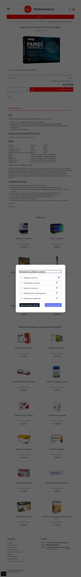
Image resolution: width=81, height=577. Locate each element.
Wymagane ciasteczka (31, 278)
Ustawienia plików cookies (32, 271)
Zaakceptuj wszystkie (53, 305)
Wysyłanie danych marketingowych (35, 293)
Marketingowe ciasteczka (32, 283)
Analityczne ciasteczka (31, 288)
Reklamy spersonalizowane (32, 298)
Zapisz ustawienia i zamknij (29, 305)
